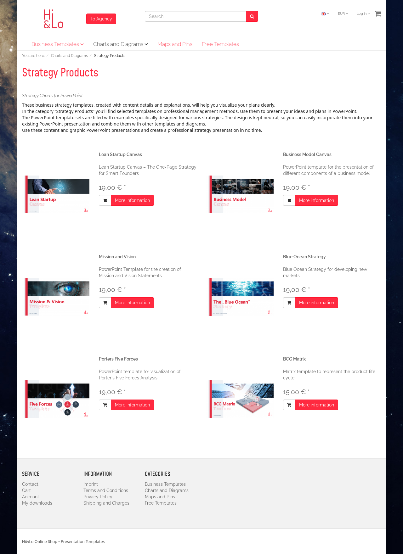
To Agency (101, 18)
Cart (26, 490)
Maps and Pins (174, 44)
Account (30, 496)
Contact (30, 484)
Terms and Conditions (105, 490)
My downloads (37, 503)
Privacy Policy (97, 496)
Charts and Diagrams (120, 44)
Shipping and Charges (106, 503)
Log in (363, 14)
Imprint (90, 484)
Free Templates (220, 44)
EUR (343, 14)
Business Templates (57, 44)
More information (132, 200)
